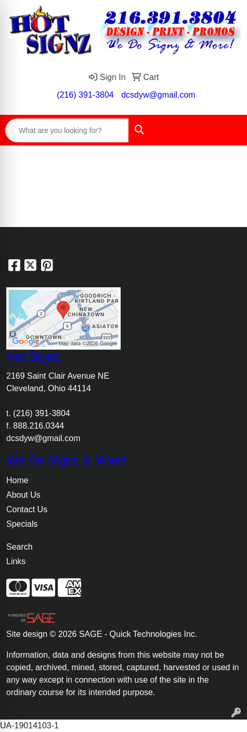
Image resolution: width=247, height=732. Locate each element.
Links (15, 561)
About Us (23, 494)
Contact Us (26, 509)
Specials (21, 524)
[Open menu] (226, 130)
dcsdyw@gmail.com (158, 94)
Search (19, 546)
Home (17, 480)
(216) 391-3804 (85, 94)
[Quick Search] (67, 130)
